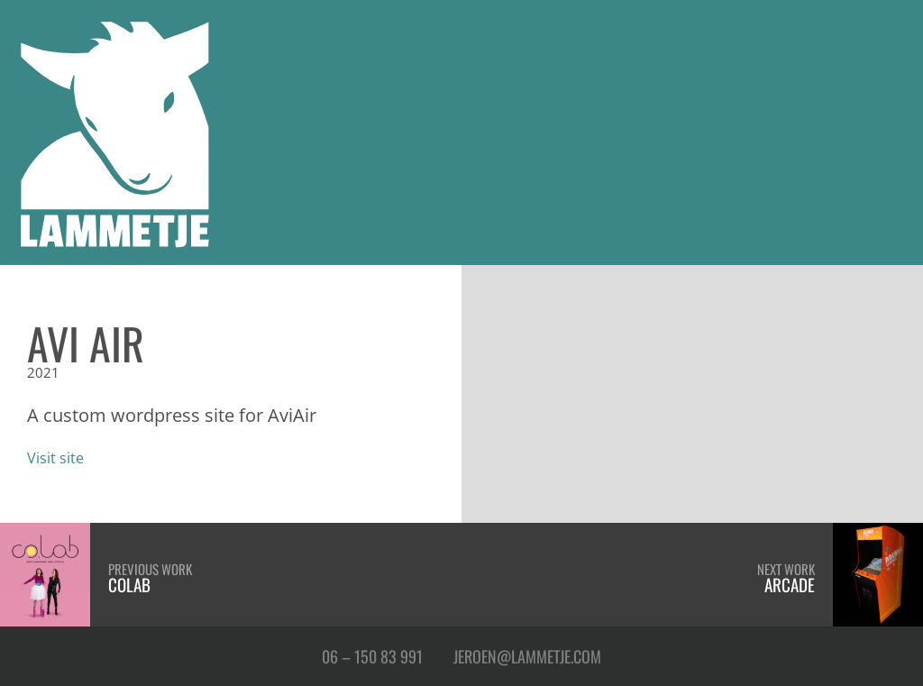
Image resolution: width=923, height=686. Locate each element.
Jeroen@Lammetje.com (527, 655)
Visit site (55, 457)
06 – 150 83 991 (372, 655)
